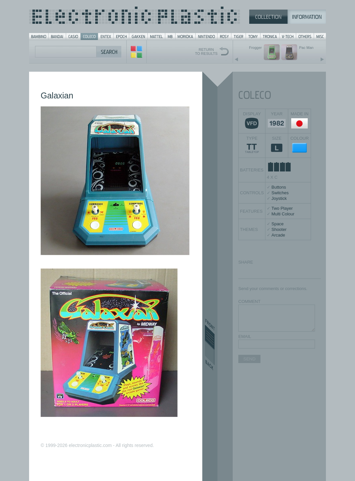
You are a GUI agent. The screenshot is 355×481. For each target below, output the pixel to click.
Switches (280, 192)
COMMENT (249, 301)
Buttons (278, 187)
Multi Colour (282, 213)
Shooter (279, 229)
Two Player (282, 208)
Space (277, 223)
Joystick (279, 198)
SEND (249, 358)
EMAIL (244, 336)
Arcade (278, 235)
